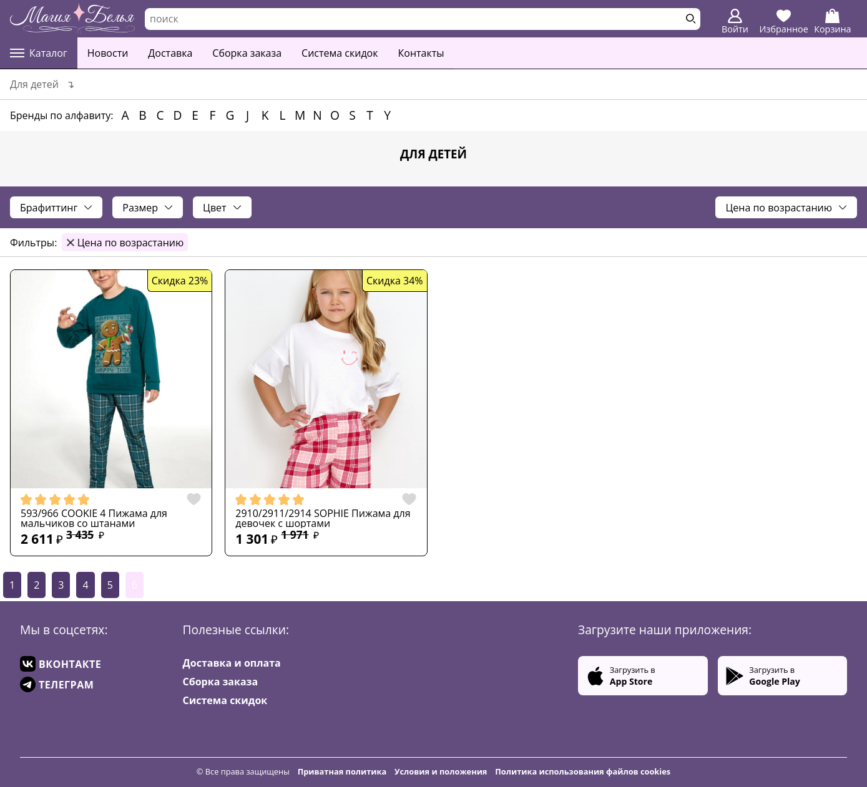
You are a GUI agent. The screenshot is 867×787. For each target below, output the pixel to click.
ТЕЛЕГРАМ (57, 684)
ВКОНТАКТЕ (60, 664)
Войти (735, 22)
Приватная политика (342, 771)
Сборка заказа (247, 53)
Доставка (170, 53)
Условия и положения (440, 771)
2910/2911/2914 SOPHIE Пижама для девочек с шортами (322, 518)
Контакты (421, 53)
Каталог (38, 53)
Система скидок (339, 53)
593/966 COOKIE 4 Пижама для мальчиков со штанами (94, 518)
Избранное (784, 22)
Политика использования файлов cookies (582, 771)
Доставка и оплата (232, 663)
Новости (108, 53)
